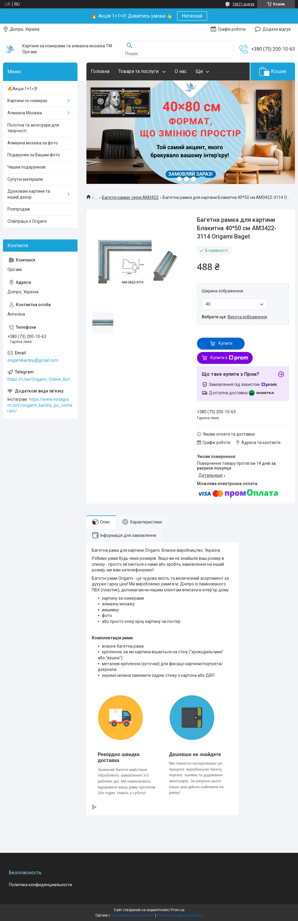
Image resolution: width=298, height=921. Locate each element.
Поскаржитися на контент (132, 915)
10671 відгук (243, 4)
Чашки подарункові (26, 167)
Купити (225, 343)
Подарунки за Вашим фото (33, 154)
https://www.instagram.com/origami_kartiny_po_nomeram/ (39, 405)
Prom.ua (177, 910)
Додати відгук (277, 29)
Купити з (229, 358)
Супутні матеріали (25, 179)
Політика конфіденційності (180, 915)
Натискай (192, 16)
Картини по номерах (27, 100)
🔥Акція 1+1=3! (22, 88)
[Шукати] (129, 45)
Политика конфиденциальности (40, 884)
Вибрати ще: (234, 316)
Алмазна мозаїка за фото (32, 143)
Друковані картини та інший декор (28, 194)
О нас (181, 71)
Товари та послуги (139, 71)
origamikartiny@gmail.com (32, 360)
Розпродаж (18, 209)
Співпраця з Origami (27, 221)
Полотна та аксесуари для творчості (33, 128)
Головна (100, 71)
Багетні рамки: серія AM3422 (130, 197)
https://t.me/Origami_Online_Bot (38, 379)
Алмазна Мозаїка (24, 112)
